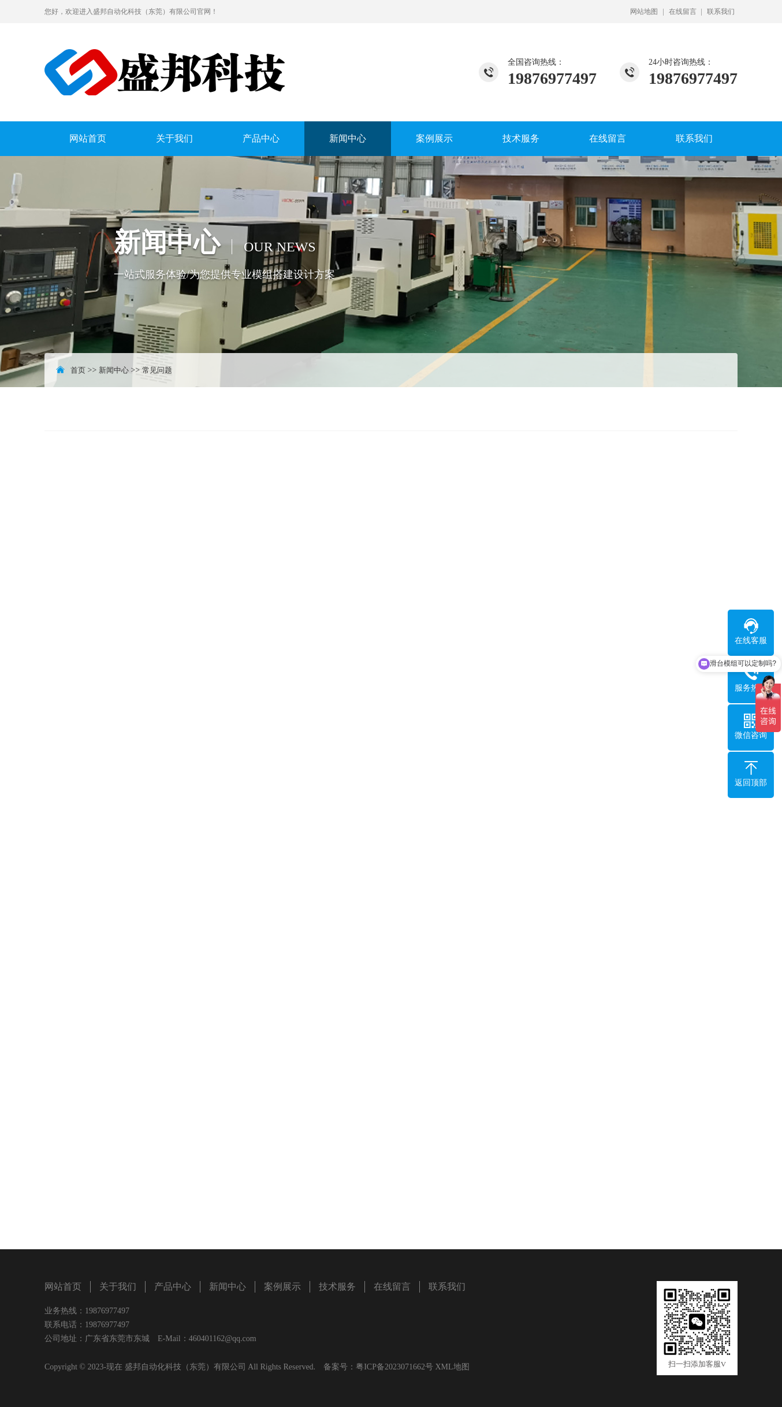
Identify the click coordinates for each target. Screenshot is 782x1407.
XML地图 (452, 1367)
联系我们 (721, 12)
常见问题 (157, 370)
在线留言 (683, 12)
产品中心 (261, 138)
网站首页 (87, 138)
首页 (77, 370)
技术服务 (520, 138)
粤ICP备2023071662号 (394, 1367)
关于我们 (174, 138)
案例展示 (434, 138)
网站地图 (644, 12)
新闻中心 (347, 138)
